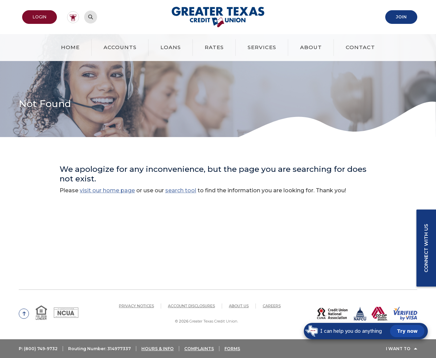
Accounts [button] (120, 47)
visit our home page (107, 190)
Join (401, 16)
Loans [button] (170, 47)
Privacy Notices (136, 305)
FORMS (232, 348)
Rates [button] (214, 47)
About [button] (311, 47)
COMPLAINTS (199, 348)
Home (70, 47)
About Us (239, 305)
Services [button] (262, 47)
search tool (180, 190)
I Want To (398, 348)
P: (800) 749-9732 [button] (38, 348)
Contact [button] (360, 47)
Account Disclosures (191, 305)
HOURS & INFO (157, 348)
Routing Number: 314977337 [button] (99, 348)
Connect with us (426, 248)
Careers (272, 305)
